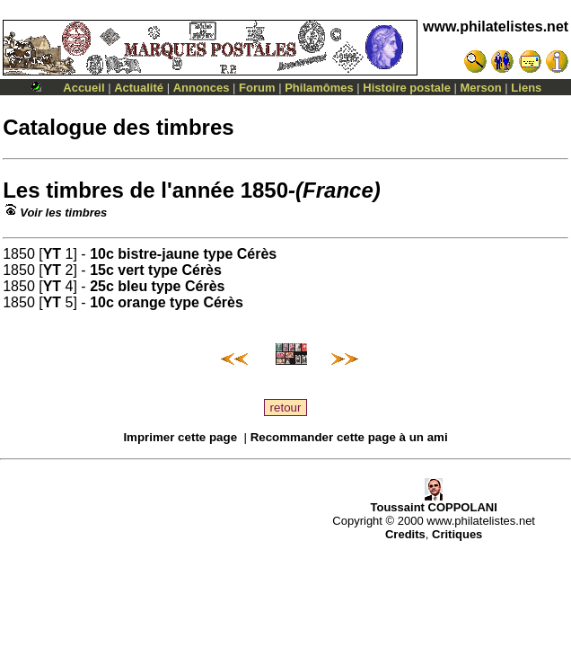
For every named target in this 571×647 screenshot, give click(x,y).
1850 (264, 190)
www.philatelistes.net (495, 26)
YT (52, 253)
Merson (481, 87)
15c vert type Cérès (156, 270)
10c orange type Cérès (166, 302)
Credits (405, 534)
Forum (257, 87)
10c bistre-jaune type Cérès (183, 253)
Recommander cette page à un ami (349, 437)
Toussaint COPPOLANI (433, 502)
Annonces (201, 87)
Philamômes (319, 87)
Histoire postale (407, 87)
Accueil (83, 87)
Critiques (457, 534)
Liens (526, 87)
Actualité (138, 87)
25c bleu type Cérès (157, 286)
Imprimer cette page (180, 437)
